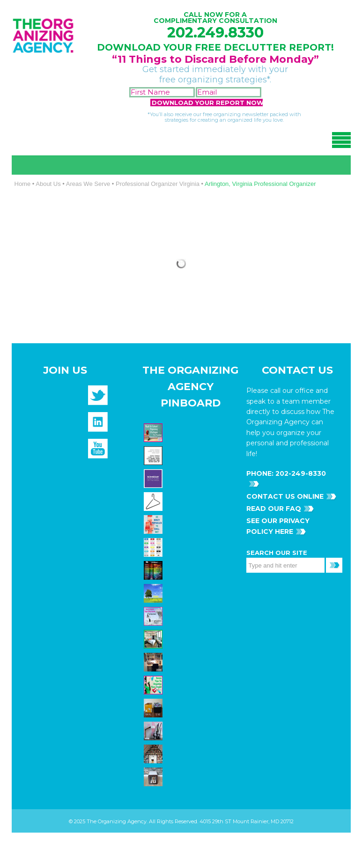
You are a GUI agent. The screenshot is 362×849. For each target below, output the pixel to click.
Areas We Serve (88, 183)
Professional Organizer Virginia (157, 183)
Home (23, 183)
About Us (48, 183)
